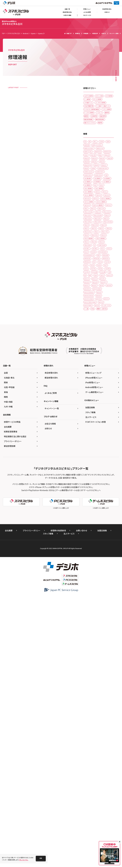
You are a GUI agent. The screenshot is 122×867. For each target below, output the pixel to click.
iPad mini (88, 306)
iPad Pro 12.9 (89, 336)
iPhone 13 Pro (104, 370)
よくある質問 (87, 12)
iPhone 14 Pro (89, 380)
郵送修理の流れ (67, 12)
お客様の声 (95, 33)
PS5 (93, 499)
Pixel (99, 469)
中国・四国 (8, 672)
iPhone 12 (105, 355)
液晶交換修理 (102, 151)
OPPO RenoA (89, 469)
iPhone (99, 346)
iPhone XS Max (89, 430)
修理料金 (77, 33)
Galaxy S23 (100, 236)
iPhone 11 (88, 350)
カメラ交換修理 (104, 102)
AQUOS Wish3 (89, 212)
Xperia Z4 (88, 564)
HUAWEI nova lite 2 (91, 256)
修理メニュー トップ (93, 643)
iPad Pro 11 (102, 316)
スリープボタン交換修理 (92, 117)
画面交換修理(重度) (91, 161)
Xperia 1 (96, 504)
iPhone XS (99, 425)
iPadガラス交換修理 (91, 97)
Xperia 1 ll (100, 509)
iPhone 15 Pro (100, 385)
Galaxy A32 (100, 221)
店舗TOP (68, 33)
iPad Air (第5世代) (90, 301)
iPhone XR (88, 425)
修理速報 (86, 33)
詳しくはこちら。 (23, 860)
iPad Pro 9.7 (89, 346)
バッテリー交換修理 (91, 137)
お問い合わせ (81, 801)
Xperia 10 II (88, 514)
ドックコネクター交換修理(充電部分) (96, 132)
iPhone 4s (88, 395)
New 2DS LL (104, 435)
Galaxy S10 (88, 231)
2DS (86, 187)
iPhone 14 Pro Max (105, 380)
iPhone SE (88, 415)
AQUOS (97, 192)
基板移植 (98, 146)
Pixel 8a (98, 484)
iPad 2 (101, 286)
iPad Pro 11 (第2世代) (92, 321)
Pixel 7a (105, 479)
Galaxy (99, 217)
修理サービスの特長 (12, 692)
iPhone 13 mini (90, 370)
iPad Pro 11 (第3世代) (92, 326)
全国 (6, 643)
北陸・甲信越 (9, 657)
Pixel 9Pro (99, 489)
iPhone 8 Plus (99, 410)
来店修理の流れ (107, 9)
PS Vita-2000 (102, 494)
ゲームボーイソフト (101, 569)
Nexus (99, 440)
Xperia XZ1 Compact (92, 549)
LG (100, 430)
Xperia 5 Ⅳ (99, 524)
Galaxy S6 (103, 241)
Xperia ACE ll (89, 534)
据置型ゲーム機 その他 (92, 579)
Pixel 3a (108, 469)
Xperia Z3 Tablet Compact (93, 559)
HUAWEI (87, 251)
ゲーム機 (87, 574)
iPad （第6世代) (104, 276)
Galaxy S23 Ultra (90, 241)
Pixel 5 (98, 474)
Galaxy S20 (100, 231)
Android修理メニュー (94, 657)
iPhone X (105, 420)
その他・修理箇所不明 (91, 122)
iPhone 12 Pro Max (91, 365)
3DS (93, 187)
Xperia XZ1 (105, 544)
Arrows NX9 (88, 217)
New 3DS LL (88, 440)
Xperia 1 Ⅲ (107, 504)
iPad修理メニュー (92, 653)
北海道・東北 (9, 648)
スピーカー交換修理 (104, 107)
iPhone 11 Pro (100, 350)
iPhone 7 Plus (99, 405)
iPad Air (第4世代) (90, 296)
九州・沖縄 (8, 677)
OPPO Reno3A (103, 460)
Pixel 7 (96, 479)
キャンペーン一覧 (52, 678)
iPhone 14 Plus (101, 375)
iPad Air (87, 291)
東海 (6, 662)
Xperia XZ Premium (91, 544)
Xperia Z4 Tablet (101, 564)
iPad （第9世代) (89, 286)
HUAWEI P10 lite (90, 261)
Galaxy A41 (88, 227)
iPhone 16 (88, 390)
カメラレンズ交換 (90, 102)
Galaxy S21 (88, 236)
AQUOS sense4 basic (104, 197)
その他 (97, 574)
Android (87, 192)
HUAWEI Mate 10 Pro (101, 251)
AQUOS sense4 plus (91, 202)
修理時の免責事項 (58, 801)
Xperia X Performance (92, 539)
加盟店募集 (90, 678)
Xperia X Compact (103, 534)
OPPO (105, 455)
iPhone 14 (88, 375)
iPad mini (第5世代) (102, 306)
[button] (41, 858)
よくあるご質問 (51, 663)
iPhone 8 (88, 410)
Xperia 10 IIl (100, 514)
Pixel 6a (87, 479)
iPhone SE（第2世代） (102, 415)
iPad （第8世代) (104, 281)
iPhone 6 (99, 395)
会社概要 (8, 697)
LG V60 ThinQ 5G (90, 435)
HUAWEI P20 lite (105, 261)
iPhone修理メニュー (93, 648)
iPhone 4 (99, 390)
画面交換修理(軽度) (91, 156)
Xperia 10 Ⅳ (89, 519)
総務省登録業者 (10, 702)
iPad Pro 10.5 (89, 316)
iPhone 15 (88, 385)
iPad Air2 (104, 301)
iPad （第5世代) (89, 276)
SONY (101, 499)
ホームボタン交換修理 (92, 142)
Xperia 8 (87, 529)
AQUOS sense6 (106, 202)
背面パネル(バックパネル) (92, 166)
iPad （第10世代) (90, 271)
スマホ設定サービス (91, 112)
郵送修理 (108, 166)
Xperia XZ (107, 539)
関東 (6, 653)
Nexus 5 (107, 440)
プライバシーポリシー (13, 711)
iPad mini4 (99, 311)
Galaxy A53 (100, 227)
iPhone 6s (88, 400)
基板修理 (88, 146)
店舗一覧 (67, 9)
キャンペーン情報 (113, 33)
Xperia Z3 (88, 554)
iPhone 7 (88, 405)
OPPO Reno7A (103, 465)
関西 (6, 667)
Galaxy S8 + (89, 246)
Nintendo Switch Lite (91, 455)
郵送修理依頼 (9, 716)
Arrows (100, 212)
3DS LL (101, 187)
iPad (101, 266)
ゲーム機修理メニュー (94, 662)
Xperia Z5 (88, 569)
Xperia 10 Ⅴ (101, 519)
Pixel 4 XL (88, 474)
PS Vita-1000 (89, 494)
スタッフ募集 (90, 682)
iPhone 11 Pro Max (91, 355)
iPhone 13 (105, 365)
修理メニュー (87, 9)
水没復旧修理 (89, 151)
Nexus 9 (87, 445)
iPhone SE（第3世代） (91, 420)
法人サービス (87, 15)
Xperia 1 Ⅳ (88, 509)
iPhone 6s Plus (100, 400)
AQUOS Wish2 (103, 207)
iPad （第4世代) (104, 271)
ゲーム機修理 (89, 107)
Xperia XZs (106, 549)
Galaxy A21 (88, 221)
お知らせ (106, 12)
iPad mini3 (88, 311)
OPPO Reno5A (89, 465)
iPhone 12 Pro (104, 360)
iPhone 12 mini (90, 360)
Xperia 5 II (88, 524)
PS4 (86, 499)
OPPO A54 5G (89, 460)
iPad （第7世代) (89, 281)
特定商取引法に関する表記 (15, 707)
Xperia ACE (98, 529)
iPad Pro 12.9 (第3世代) (92, 341)
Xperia (87, 504)
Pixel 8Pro (88, 489)
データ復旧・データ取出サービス (94, 127)
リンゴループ (107, 142)
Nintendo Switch (90, 450)
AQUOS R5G (89, 197)
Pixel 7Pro (88, 484)
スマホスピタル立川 (12, 22)
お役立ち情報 (67, 15)
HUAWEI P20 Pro (90, 266)
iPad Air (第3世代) (100, 291)
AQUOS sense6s (90, 207)
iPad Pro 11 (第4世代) (92, 331)
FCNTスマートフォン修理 (95, 692)
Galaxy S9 (100, 246)
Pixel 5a (106, 474)
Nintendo (97, 445)
